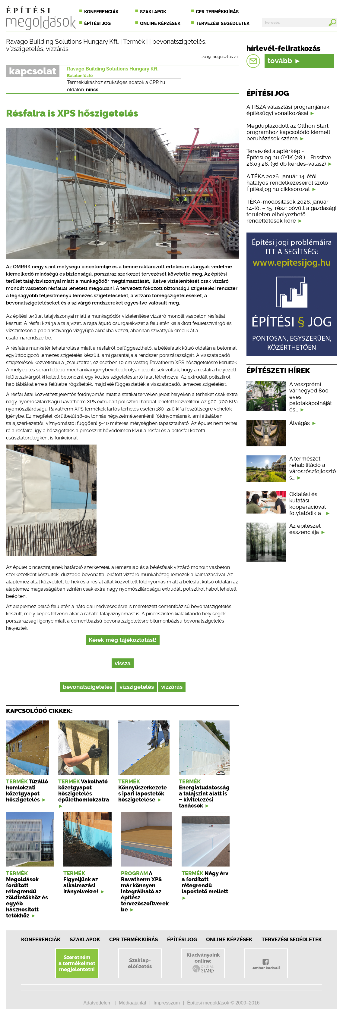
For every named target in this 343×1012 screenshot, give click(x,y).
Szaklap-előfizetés (140, 963)
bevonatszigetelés (178, 41)
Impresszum (167, 1002)
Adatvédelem (97, 1002)
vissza (123, 663)
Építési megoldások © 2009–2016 (223, 1002)
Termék (134, 41)
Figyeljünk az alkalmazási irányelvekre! (80, 885)
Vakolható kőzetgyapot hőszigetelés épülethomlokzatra (83, 791)
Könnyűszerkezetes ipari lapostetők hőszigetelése (142, 794)
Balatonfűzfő (80, 75)
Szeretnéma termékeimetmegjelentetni (77, 963)
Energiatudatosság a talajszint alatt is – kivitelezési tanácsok (204, 797)
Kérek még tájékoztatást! (123, 639)
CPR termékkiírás (217, 11)
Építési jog (97, 23)
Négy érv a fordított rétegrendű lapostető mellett (205, 882)
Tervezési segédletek (222, 23)
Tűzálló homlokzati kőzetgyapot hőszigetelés (27, 791)
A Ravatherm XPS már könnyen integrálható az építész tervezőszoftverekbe (145, 891)
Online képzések (160, 23)
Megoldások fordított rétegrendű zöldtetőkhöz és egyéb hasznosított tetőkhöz (27, 897)
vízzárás (57, 48)
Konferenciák (101, 11)
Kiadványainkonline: (203, 962)
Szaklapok (153, 11)
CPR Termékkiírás (133, 939)
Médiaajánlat (132, 1002)
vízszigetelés (24, 48)
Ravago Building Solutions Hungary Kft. (62, 41)
